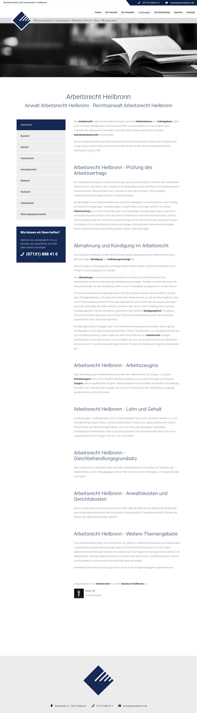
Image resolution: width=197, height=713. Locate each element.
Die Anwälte (127, 12)
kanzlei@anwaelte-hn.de (182, 2)
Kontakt (191, 12)
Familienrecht (27, 158)
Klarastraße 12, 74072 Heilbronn (70, 706)
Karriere (178, 12)
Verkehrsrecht (27, 203)
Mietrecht (25, 180)
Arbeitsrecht (26, 125)
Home (98, 12)
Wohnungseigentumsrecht (33, 214)
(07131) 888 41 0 (104, 706)
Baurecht (25, 136)
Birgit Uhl (90, 590)
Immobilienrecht (28, 169)
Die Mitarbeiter (162, 12)
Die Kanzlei (111, 12)
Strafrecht (25, 192)
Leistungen (144, 12)
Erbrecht (25, 147)
